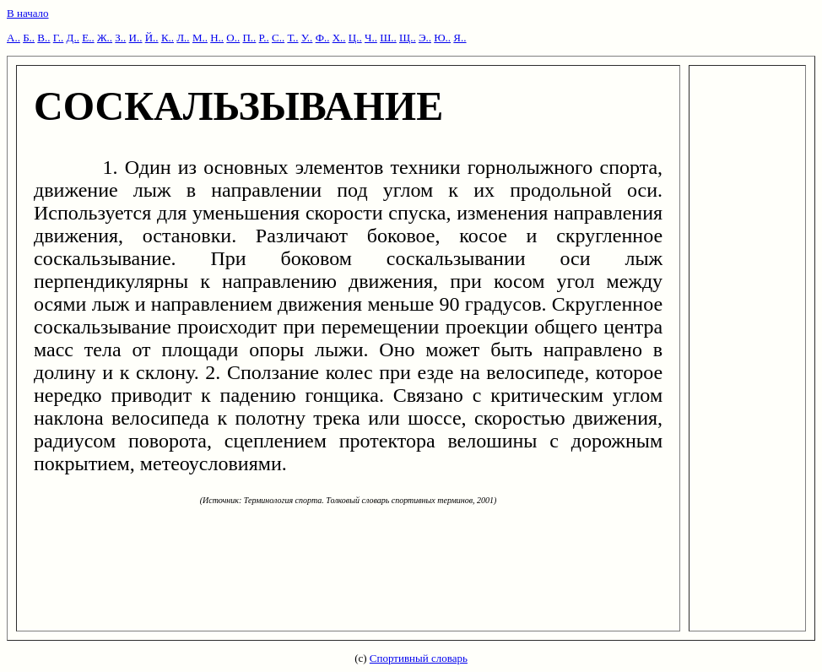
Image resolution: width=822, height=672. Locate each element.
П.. (249, 37)
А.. (13, 37)
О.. (233, 37)
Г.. (58, 37)
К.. (167, 37)
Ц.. (355, 37)
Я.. (459, 37)
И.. (136, 37)
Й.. (152, 37)
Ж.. (104, 37)
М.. (200, 37)
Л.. (182, 37)
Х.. (339, 37)
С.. (278, 37)
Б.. (29, 37)
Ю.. (442, 37)
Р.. (264, 37)
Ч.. (371, 37)
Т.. (292, 37)
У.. (307, 37)
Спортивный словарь (419, 658)
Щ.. (407, 37)
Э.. (425, 37)
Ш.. (388, 37)
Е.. (88, 37)
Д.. (73, 37)
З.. (120, 37)
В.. (43, 37)
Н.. (217, 37)
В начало (28, 13)
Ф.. (323, 37)
